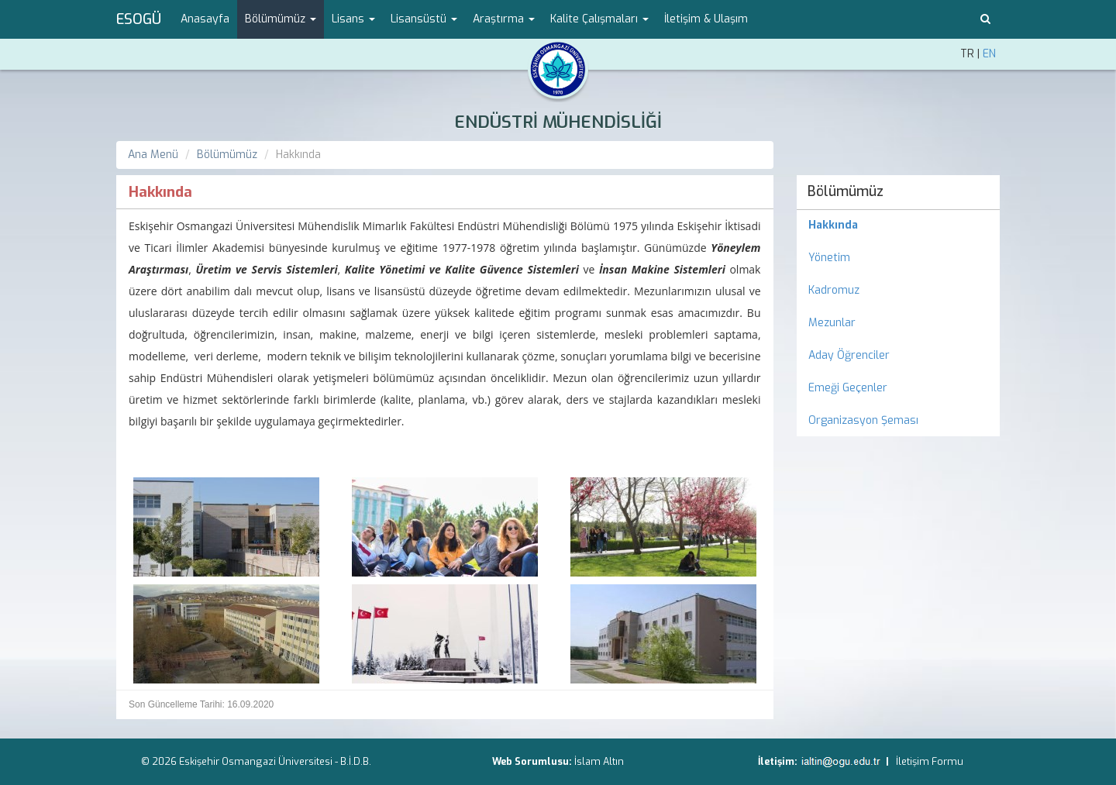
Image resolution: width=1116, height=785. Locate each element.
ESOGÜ (138, 19)
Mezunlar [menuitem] (832, 322)
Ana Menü (153, 154)
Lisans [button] (353, 19)
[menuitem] (899, 225)
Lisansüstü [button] (424, 19)
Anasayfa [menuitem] (205, 19)
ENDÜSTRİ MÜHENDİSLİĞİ (558, 122)
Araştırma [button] (504, 19)
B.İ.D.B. (355, 761)
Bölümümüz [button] (280, 19)
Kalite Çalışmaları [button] (599, 19)
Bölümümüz (227, 154)
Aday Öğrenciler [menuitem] (849, 355)
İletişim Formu (929, 761)
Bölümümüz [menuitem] (846, 191)
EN (989, 53)
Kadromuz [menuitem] (833, 290)
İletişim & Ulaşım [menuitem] (706, 19)
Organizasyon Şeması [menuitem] (863, 420)
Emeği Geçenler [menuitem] (847, 387)
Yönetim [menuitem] (829, 257)
